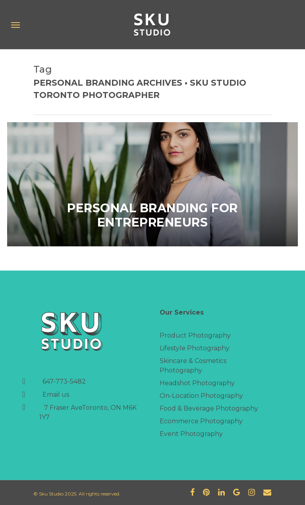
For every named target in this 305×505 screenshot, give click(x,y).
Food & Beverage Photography (209, 408)
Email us (55, 394)
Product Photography (195, 335)
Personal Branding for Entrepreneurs (152, 215)
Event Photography (191, 434)
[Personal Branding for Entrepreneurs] (152, 184)
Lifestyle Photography (195, 348)
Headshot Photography (197, 383)
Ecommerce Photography (201, 421)
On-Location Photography (201, 395)
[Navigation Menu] (15, 25)
